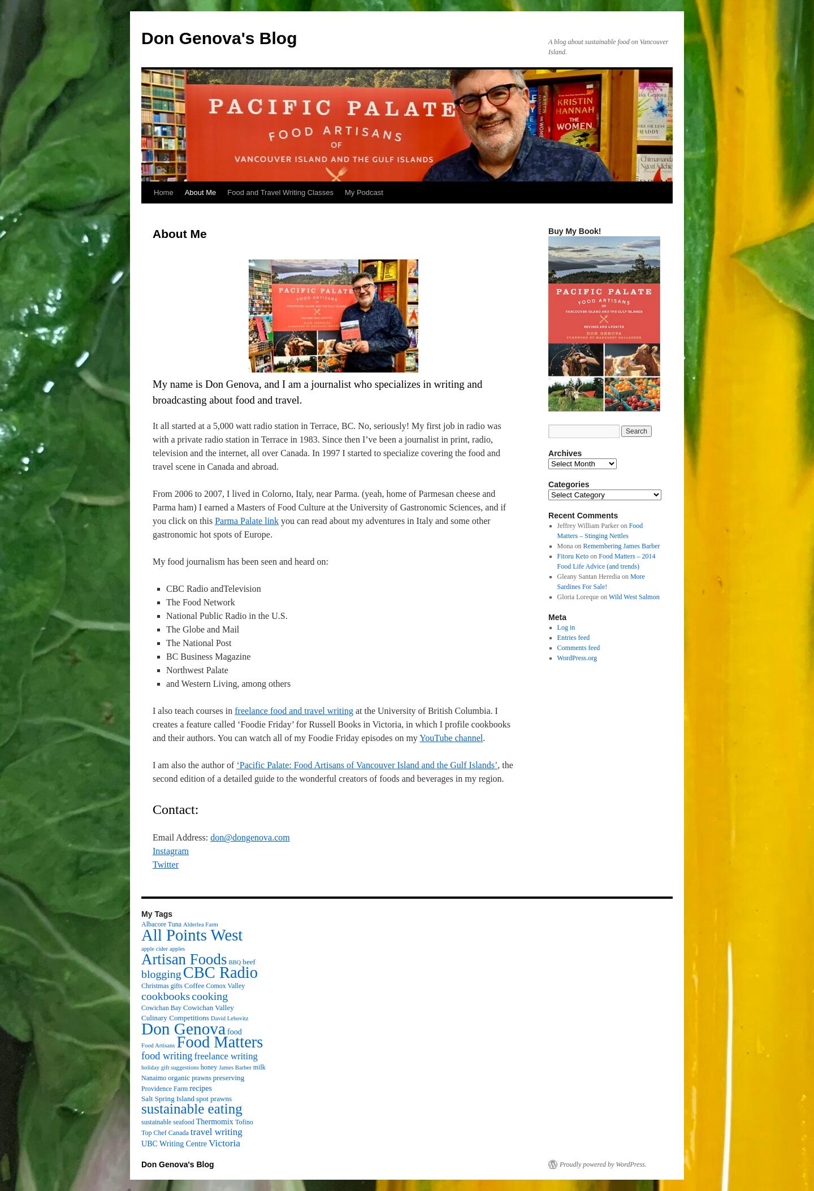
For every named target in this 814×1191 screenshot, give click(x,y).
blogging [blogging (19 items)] (161, 974)
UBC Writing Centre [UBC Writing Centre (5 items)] (174, 1143)
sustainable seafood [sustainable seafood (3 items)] (167, 1122)
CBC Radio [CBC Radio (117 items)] (220, 972)
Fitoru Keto (573, 556)
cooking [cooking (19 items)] (210, 996)
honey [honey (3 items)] (209, 1067)
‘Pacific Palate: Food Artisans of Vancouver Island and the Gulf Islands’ (366, 765)
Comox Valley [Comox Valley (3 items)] (225, 986)
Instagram (171, 851)
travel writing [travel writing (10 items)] (216, 1132)
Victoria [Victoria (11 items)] (224, 1143)
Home (164, 192)
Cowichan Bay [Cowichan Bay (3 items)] (161, 1008)
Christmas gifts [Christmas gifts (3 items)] (162, 986)
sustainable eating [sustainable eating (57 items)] (192, 1108)
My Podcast (364, 192)
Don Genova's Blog (219, 38)
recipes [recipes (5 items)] (200, 1088)
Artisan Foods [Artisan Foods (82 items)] (184, 959)
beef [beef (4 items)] (249, 962)
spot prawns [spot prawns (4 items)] (214, 1098)
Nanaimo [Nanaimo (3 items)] (153, 1078)
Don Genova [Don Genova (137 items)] (183, 1029)
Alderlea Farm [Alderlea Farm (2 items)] (200, 924)
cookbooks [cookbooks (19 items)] (165, 996)
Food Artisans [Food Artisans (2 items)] (158, 1045)
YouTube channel (451, 738)
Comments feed (578, 648)
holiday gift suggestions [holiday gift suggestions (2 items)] (170, 1067)
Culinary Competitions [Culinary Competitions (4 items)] (175, 1018)
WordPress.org (577, 658)
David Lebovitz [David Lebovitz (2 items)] (230, 1018)
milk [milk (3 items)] (259, 1067)
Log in (566, 627)
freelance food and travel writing (294, 711)
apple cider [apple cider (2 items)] (154, 949)
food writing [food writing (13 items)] (166, 1056)
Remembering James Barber (621, 546)
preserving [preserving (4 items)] (228, 1077)
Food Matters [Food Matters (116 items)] (220, 1042)
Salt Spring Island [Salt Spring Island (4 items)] (167, 1098)
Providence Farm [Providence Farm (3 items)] (164, 1089)
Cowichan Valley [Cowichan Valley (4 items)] (208, 1007)
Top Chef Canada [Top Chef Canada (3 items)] (165, 1133)
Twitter (166, 864)
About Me (201, 192)
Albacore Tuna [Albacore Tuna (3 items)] (161, 924)
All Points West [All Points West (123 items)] (192, 935)
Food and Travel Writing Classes (280, 192)
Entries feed (573, 638)
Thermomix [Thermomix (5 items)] (214, 1121)
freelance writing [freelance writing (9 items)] (225, 1056)
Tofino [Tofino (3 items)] (244, 1122)
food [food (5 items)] (234, 1031)
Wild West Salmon (634, 597)
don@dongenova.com (249, 837)
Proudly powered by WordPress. (603, 1164)
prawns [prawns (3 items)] (201, 1078)
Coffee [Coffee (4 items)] (194, 985)
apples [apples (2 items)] (177, 949)
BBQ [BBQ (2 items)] (234, 962)
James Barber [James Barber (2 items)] (235, 1067)
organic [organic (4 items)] (179, 1077)
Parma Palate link (247, 521)
